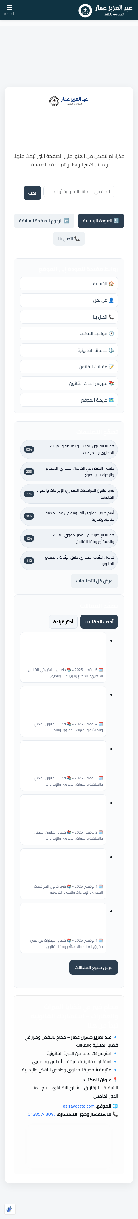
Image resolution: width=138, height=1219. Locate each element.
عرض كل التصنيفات (94, 581)
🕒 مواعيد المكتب (97, 333)
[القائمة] (9, 10)
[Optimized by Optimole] (10, 1209)
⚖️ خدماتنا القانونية (96, 350)
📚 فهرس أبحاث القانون (91, 383)
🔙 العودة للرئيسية (101, 220)
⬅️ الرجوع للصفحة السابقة (44, 220)
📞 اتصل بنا (69, 238)
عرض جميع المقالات (93, 967)
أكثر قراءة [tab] (63, 621)
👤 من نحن (103, 300)
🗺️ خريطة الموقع (97, 400)
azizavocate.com (79, 1106)
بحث (32, 193)
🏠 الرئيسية (103, 283)
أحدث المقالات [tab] (99, 621)
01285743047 (42, 1114)
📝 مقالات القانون (96, 366)
